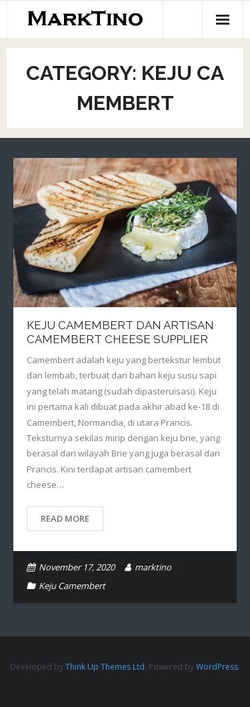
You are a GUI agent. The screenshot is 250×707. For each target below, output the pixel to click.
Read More (65, 518)
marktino (153, 567)
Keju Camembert (72, 586)
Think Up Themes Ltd (105, 666)
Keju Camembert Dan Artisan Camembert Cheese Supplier (120, 332)
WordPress (217, 666)
